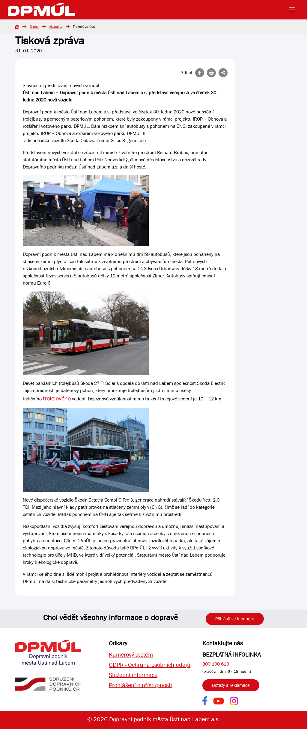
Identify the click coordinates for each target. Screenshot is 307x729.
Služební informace (133, 675)
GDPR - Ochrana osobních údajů (149, 665)
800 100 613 (215, 664)
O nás (34, 26)
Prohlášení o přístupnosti (140, 685)
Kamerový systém (131, 654)
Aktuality (55, 26)
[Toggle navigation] (293, 9)
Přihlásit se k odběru (234, 619)
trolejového (57, 398)
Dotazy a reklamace (231, 685)
